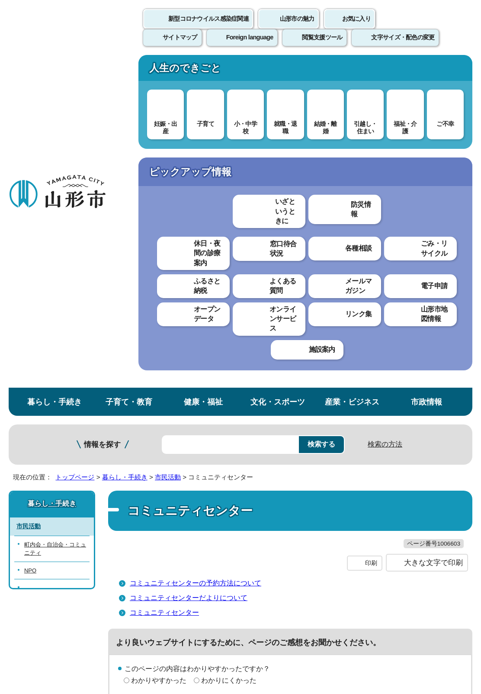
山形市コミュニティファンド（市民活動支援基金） (55, 265)
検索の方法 (385, 113)
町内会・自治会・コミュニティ (55, 217)
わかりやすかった (158, 367)
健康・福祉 (203, 70)
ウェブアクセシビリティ (269, 482)
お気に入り (356, 28)
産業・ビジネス (352, 70)
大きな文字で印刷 (433, 249)
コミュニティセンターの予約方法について (195, 269)
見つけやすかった (158, 397)
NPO (30, 239)
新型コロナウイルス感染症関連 (208, 28)
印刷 (371, 250)
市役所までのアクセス (103, 611)
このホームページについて (48, 482)
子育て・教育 (129, 70)
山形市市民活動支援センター (55, 295)
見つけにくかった (229, 397)
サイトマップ (353, 482)
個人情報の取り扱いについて (160, 482)
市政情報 (426, 70)
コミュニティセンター (164, 299)
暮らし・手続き (54, 70)
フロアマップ (30, 611)
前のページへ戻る (380, 455)
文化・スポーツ (277, 70)
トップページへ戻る (452, 455)
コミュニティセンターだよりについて (188, 284)
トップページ (74, 146)
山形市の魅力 (297, 28)
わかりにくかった (229, 367)
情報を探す (102, 113)
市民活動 (168, 146)
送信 (291, 417)
